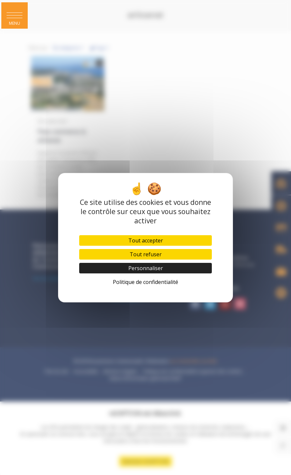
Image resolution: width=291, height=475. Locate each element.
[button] (14, 15)
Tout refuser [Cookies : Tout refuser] (146, 254)
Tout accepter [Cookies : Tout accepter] (145, 240)
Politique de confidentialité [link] (145, 282)
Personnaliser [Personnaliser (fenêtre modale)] (145, 268)
